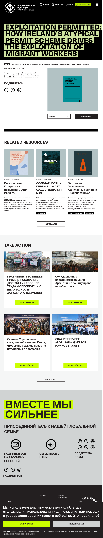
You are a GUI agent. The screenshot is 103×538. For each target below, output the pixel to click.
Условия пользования (62, 496)
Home (7, 64)
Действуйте (81, 5)
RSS (92, 447)
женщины (89, 213)
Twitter (80, 441)
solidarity (41, 213)
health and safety (76, 213)
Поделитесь (13, 83)
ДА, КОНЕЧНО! (26, 523)
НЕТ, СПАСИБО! (77, 523)
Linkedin (80, 447)
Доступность (43, 495)
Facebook (86, 441)
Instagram (86, 447)
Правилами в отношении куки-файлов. (19, 534)
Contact (51, 445)
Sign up (16, 445)
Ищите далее (51, 224)
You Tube (92, 441)
